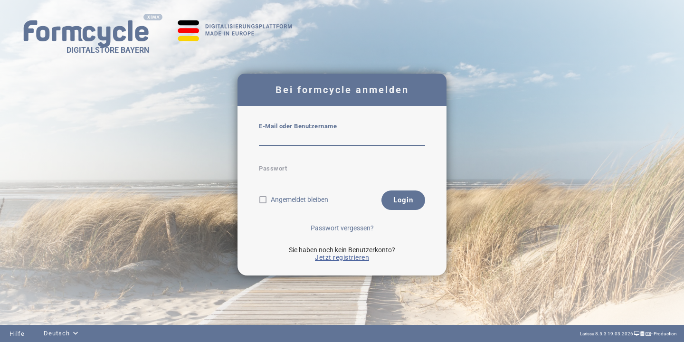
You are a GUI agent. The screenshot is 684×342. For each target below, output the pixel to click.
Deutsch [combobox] (57, 333)
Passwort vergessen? (342, 228)
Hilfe (17, 333)
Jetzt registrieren (342, 257)
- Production (663, 333)
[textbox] (342, 139)
